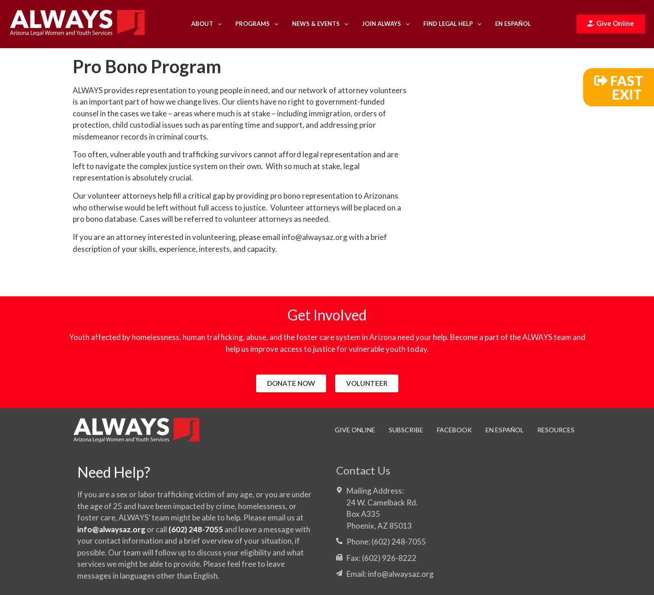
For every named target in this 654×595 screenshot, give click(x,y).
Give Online (355, 430)
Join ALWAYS (386, 23)
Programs (256, 23)
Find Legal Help (452, 23)
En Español (513, 23)
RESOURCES (556, 430)
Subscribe (406, 430)
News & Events (320, 23)
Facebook (454, 430)
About (206, 23)
